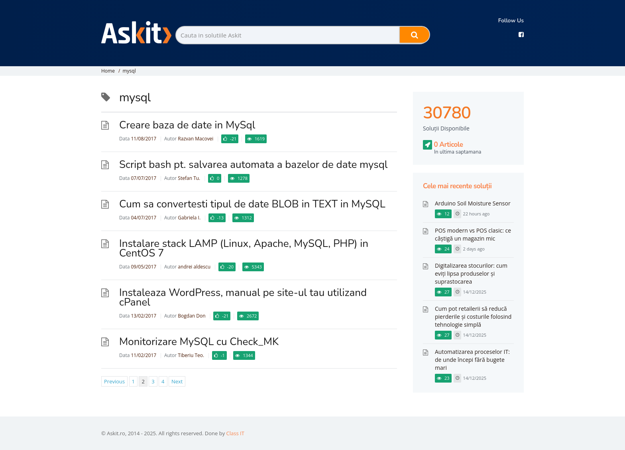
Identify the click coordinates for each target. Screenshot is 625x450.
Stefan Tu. (189, 178)
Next (177, 381)
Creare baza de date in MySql (187, 125)
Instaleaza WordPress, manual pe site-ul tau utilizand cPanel (243, 297)
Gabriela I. (189, 217)
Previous (114, 381)
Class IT (235, 433)
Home (108, 70)
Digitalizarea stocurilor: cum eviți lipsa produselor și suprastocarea (471, 273)
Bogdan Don (191, 315)
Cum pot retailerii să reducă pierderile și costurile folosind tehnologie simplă (473, 316)
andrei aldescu (194, 266)
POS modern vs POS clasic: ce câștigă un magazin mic (473, 234)
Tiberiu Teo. (191, 355)
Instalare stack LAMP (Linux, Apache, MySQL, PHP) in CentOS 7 (243, 248)
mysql (129, 70)
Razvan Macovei (195, 138)
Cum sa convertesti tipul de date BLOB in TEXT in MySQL (252, 204)
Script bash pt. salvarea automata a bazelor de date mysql (253, 165)
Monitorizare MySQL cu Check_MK (199, 342)
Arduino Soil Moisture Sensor (473, 203)
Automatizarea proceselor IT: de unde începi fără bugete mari (472, 359)
